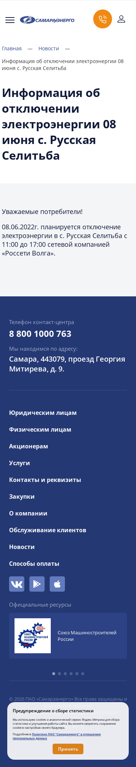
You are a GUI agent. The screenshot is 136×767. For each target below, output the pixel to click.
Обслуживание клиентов (47, 530)
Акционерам (28, 446)
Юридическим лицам (43, 413)
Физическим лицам (40, 429)
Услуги (19, 463)
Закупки (22, 496)
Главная (17, 48)
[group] (68, 636)
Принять (68, 749)
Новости (54, 48)
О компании (28, 513)
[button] (53, 673)
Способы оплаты (34, 564)
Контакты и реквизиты (45, 480)
